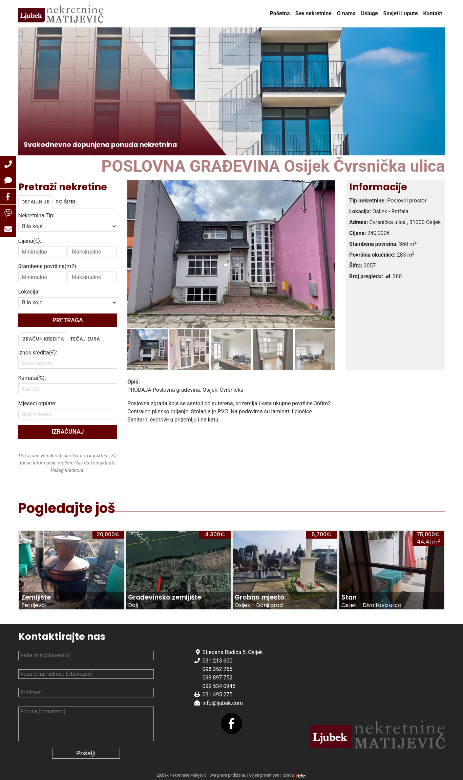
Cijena (29, 241)
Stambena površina (48, 266)
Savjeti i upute (400, 13)
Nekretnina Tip (36, 215)
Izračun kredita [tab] (42, 338)
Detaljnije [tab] (35, 201)
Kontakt (432, 13)
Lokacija (29, 291)
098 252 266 (217, 669)
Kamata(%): (32, 378)
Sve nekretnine (313, 13)
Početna (280, 13)
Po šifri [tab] (65, 201)
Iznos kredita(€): (37, 352)
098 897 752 (217, 677)
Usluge (369, 13)
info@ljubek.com (222, 703)
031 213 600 (217, 660)
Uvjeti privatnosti (264, 775)
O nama (346, 13)
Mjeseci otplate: (37, 403)
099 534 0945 (218, 686)
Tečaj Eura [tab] (85, 338)
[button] (8, 164)
